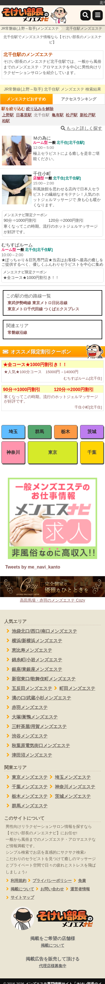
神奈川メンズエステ (71, 786)
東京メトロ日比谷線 (49, 303)
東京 (52, 452)
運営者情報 (77, 889)
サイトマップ (19, 897)
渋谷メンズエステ (26, 735)
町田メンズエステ (73, 688)
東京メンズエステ (26, 777)
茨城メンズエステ (69, 796)
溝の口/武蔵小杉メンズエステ (37, 697)
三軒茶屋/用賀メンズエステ (35, 726)
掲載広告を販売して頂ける (52, 963)
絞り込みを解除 (39, 109)
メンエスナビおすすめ (26, 99)
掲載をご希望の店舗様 (52, 942)
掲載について (19, 889)
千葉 (91, 452)
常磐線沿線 (17, 332)
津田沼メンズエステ (28, 754)
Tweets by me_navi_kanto (32, 567)
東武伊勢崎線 (19, 303)
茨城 (91, 431)
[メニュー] (97, 15)
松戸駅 (72, 115)
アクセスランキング (78, 99)
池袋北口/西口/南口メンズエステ (40, 631)
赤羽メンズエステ (26, 707)
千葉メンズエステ (26, 786)
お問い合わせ (49, 889)
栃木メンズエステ (26, 796)
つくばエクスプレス (61, 309)
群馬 (39, 431)
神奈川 (13, 452)
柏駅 (6, 121)
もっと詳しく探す (81, 128)
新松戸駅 (87, 115)
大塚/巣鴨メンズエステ (31, 716)
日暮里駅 (24, 115)
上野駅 (8, 115)
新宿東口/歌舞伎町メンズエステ (40, 678)
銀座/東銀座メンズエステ (33, 669)
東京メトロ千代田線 (25, 309)
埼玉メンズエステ (69, 777)
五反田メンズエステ (28, 688)
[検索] (85, 15)
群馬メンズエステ (26, 805)
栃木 (65, 431)
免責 (79, 881)
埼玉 (13, 431)
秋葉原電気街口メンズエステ (37, 745)
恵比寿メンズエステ (28, 650)
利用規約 (15, 881)
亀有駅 (58, 115)
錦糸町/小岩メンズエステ (33, 659)
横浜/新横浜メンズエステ (33, 640)
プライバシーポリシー (49, 881)
